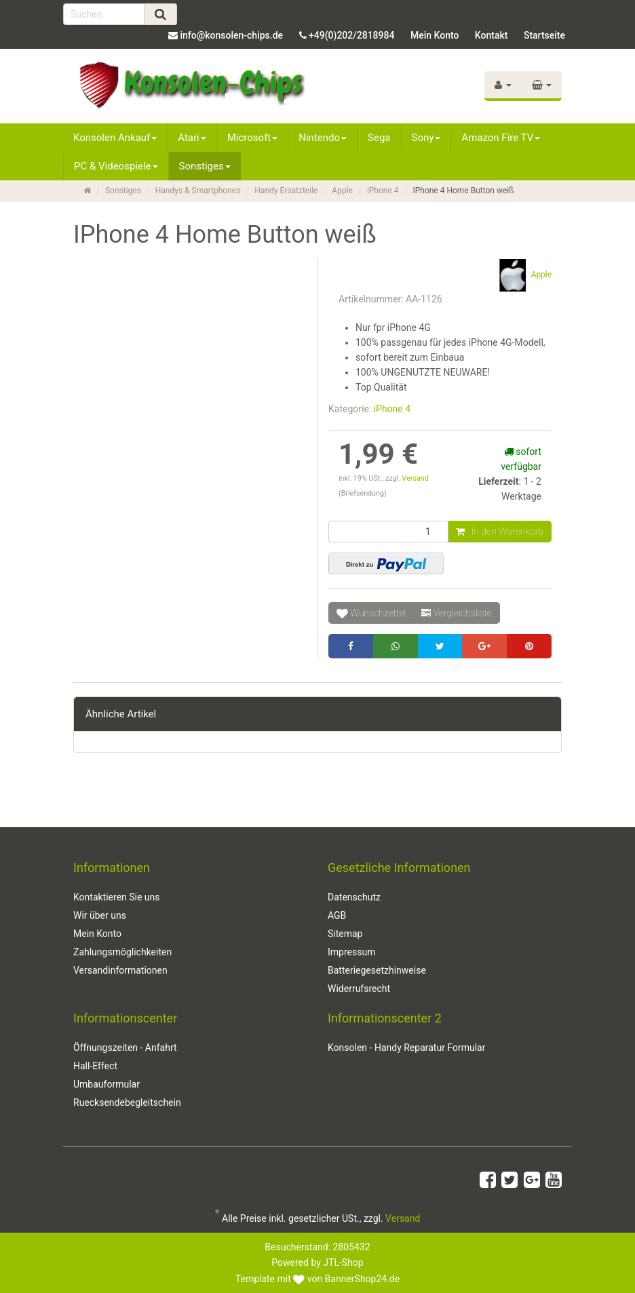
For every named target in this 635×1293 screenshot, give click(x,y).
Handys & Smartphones (198, 190)
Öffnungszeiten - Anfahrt (125, 1047)
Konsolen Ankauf (115, 138)
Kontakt (491, 35)
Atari (192, 138)
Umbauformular (106, 1084)
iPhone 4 (383, 190)
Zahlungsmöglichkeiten (122, 952)
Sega (379, 138)
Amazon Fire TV (500, 138)
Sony (426, 138)
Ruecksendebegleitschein (127, 1102)
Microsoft (252, 138)
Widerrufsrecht (359, 988)
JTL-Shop (343, 1262)
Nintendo (323, 138)
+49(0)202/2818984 (351, 35)
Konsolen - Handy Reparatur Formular (406, 1047)
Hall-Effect (95, 1065)
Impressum (351, 952)
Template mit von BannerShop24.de (317, 1278)
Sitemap (345, 933)
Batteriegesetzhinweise (377, 970)
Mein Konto (434, 35)
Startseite (544, 35)
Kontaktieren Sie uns (116, 897)
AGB (337, 915)
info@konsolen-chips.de (231, 35)
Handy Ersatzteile (286, 190)
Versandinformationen (120, 970)
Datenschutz (354, 897)
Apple (342, 190)
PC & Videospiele (116, 166)
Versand (415, 478)
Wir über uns (99, 915)
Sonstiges (205, 166)
